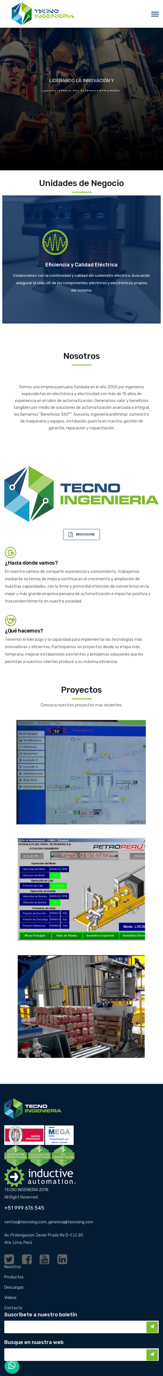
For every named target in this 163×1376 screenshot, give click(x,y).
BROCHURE (85, 534)
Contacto (13, 1308)
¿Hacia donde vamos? (31, 563)
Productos (14, 1277)
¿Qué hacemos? (24, 631)
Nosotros (12, 1266)
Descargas (14, 1287)
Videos (10, 1297)
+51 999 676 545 (24, 1208)
